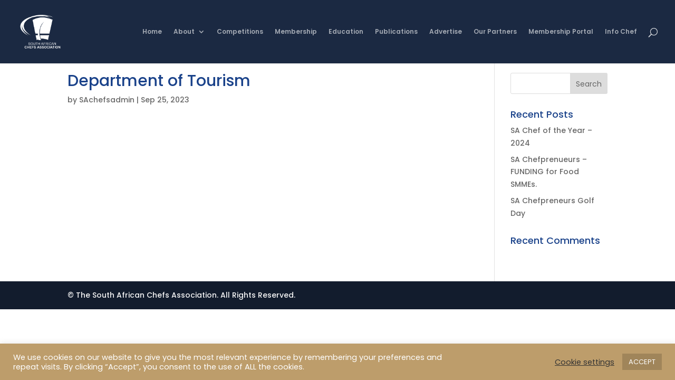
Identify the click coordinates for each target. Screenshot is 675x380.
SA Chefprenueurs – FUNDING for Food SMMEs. (548, 172)
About (184, 32)
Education (346, 32)
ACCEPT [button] (642, 362)
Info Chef (621, 32)
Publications (396, 32)
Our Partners (495, 32)
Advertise (445, 32)
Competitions (240, 32)
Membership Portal (560, 32)
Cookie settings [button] (584, 362)
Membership (296, 32)
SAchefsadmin (106, 99)
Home (152, 32)
